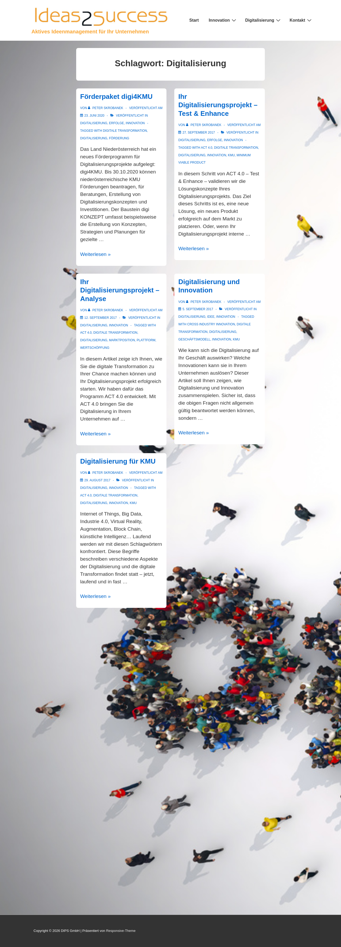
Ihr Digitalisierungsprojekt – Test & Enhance (217, 105)
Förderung (119, 138)
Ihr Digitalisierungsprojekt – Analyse (119, 290)
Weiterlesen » (95, 254)
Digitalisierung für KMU (117, 461)
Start (194, 20)
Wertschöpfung (94, 348)
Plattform (146, 340)
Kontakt (301, 20)
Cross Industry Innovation (211, 324)
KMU (231, 155)
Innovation (223, 20)
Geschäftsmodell (194, 339)
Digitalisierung (263, 20)
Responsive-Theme (121, 931)
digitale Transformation (125, 131)
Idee (210, 317)
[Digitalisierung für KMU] (97, 480)
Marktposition (122, 340)
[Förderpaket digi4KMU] (94, 115)
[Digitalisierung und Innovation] (197, 309)
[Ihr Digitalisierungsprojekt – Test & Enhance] (198, 132)
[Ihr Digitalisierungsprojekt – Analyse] (100, 318)
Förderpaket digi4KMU (116, 96)
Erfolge (116, 123)
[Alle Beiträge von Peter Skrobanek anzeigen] (106, 108)
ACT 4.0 (206, 147)
